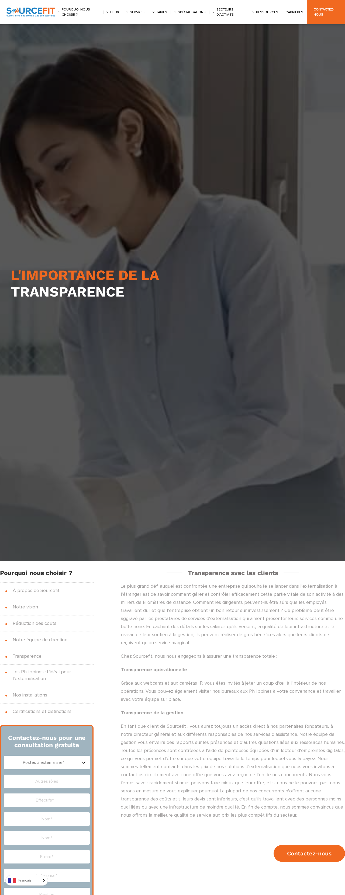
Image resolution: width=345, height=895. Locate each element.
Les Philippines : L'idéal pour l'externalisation (42, 675)
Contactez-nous (309, 853)
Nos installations (30, 695)
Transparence (27, 656)
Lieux (114, 12)
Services (138, 12)
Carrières (294, 12)
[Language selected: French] (26, 880)
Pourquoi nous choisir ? (76, 12)
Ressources (267, 12)
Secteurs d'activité (224, 12)
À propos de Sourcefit (36, 590)
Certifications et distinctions (42, 711)
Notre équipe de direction (40, 640)
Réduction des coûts (34, 623)
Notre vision (25, 607)
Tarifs (161, 12)
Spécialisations (192, 12)
